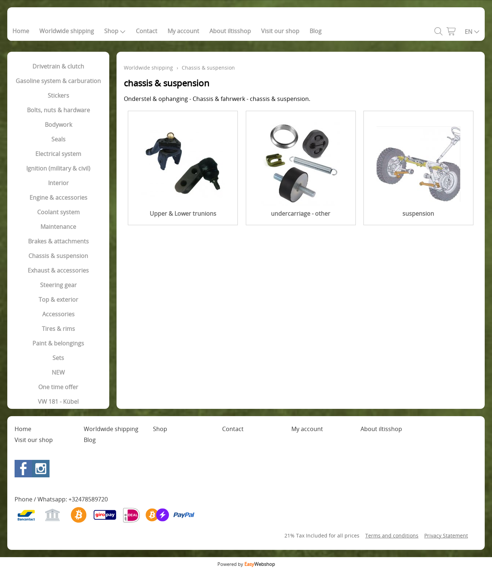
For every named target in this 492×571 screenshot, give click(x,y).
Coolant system (58, 212)
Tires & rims (58, 329)
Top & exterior (58, 300)
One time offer (58, 387)
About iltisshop (230, 31)
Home (20, 31)
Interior (58, 183)
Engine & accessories (58, 197)
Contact (146, 31)
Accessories (58, 314)
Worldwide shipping (66, 31)
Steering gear (58, 285)
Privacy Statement (446, 535)
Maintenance (58, 227)
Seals (58, 139)
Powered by (246, 564)
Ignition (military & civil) (58, 168)
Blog (316, 31)
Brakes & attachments (58, 241)
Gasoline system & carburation (58, 81)
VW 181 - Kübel (58, 402)
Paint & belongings (58, 343)
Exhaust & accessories (58, 270)
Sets (58, 358)
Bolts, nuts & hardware (58, 110)
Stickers (58, 95)
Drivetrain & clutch (58, 66)
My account (183, 31)
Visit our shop (280, 31)
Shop (115, 31)
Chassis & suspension (58, 256)
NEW (58, 372)
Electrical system (58, 154)
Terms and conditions (391, 535)
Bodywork (58, 125)
